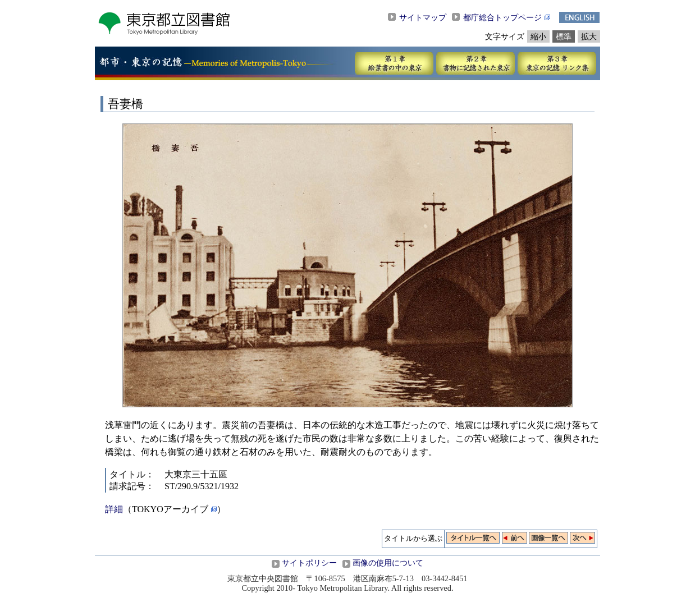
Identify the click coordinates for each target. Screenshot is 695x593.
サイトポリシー (309, 562)
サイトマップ (422, 17)
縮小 (538, 36)
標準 (563, 36)
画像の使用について (388, 562)
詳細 (114, 509)
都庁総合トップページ (502, 17)
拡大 (589, 36)
